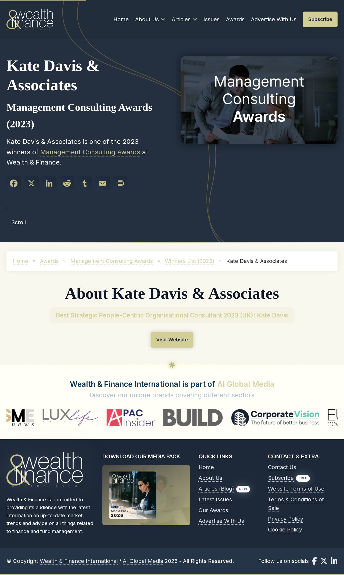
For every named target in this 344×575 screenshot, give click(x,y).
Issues (211, 19)
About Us (150, 19)
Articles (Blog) (216, 488)
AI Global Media (245, 384)
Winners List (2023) (189, 261)
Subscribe (281, 478)
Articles (184, 19)
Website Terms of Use (296, 488)
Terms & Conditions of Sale (296, 503)
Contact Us (282, 467)
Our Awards (213, 510)
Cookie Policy (285, 529)
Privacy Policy (285, 519)
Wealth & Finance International (79, 561)
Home (121, 19)
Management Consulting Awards (90, 152)
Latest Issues (215, 499)
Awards (235, 19)
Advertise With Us (273, 19)
